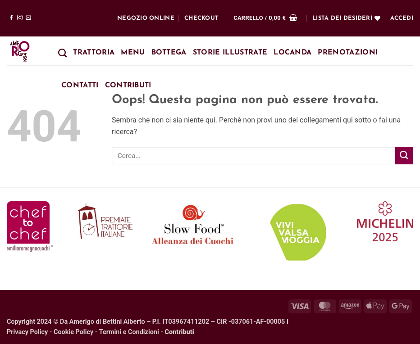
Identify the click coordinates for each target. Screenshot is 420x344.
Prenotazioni (348, 52)
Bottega (169, 52)
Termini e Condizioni (129, 332)
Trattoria (93, 52)
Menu (133, 52)
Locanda (292, 52)
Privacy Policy (27, 332)
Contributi (128, 85)
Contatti (80, 85)
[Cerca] (62, 53)
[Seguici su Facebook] (11, 18)
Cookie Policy (73, 332)
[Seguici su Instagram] (20, 18)
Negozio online (145, 18)
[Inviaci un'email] (28, 18)
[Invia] (404, 155)
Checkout (201, 18)
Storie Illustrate (230, 52)
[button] (265, 18)
